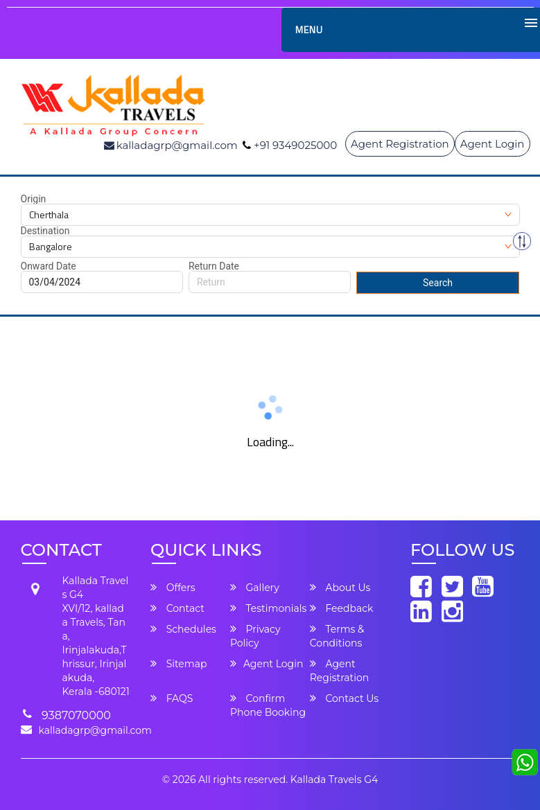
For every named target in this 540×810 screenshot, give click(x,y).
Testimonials (268, 608)
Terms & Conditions (337, 636)
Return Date (214, 266)
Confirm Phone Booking (268, 705)
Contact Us (344, 698)
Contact (177, 608)
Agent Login (492, 143)
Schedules (183, 629)
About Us (340, 587)
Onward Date (48, 266)
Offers (172, 587)
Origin (33, 199)
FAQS (171, 698)
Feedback (342, 608)
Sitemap (178, 664)
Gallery (254, 587)
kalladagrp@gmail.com (95, 730)
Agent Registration (400, 143)
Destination (45, 231)
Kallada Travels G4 (334, 779)
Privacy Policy (255, 636)
